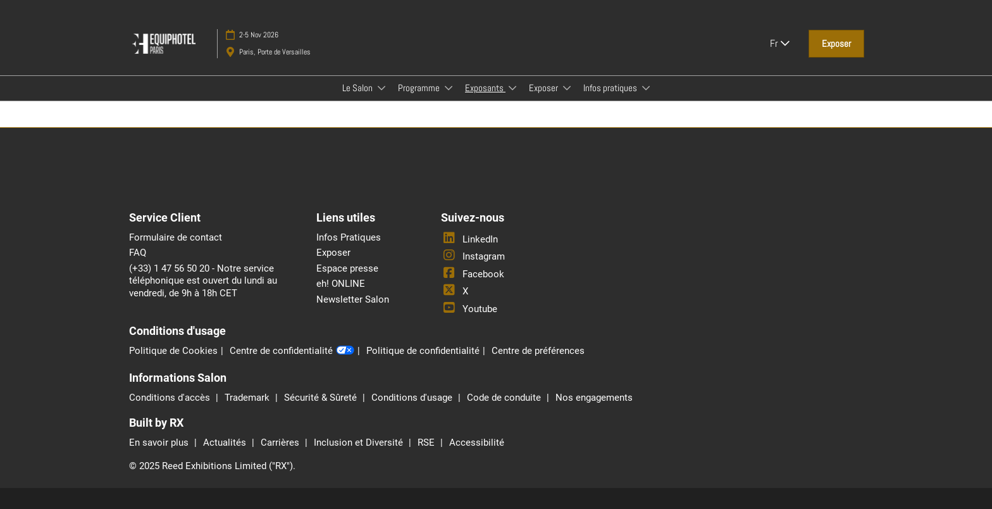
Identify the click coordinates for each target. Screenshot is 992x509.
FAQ (137, 252)
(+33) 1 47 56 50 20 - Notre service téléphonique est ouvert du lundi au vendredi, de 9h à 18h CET (203, 281)
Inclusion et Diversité (360, 442)
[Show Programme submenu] (448, 88)
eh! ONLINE (340, 283)
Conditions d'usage (413, 397)
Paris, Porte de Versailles (275, 52)
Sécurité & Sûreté (321, 397)
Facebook (472, 274)
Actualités (226, 442)
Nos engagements (594, 397)
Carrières (281, 442)
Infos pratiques (611, 88)
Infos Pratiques (348, 237)
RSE (427, 442)
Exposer (544, 88)
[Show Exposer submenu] (567, 88)
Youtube (469, 309)
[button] (836, 44)
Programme (420, 88)
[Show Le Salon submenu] (381, 88)
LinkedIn (469, 239)
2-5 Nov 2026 (258, 35)
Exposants (485, 88)
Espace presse (347, 268)
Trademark (248, 397)
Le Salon (358, 88)
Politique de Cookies (173, 350)
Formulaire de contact (175, 237)
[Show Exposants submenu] (512, 88)
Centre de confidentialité (292, 351)
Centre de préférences (538, 350)
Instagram (473, 256)
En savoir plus (160, 442)
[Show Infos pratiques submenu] (646, 88)
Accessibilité (476, 442)
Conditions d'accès (171, 397)
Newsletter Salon (352, 299)
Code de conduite (505, 397)
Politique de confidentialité (423, 350)
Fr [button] (780, 43)
